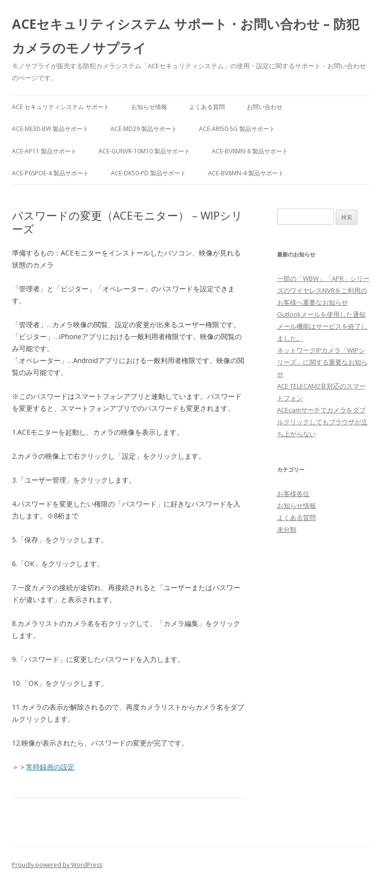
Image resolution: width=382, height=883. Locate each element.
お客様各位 (293, 493)
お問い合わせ (265, 107)
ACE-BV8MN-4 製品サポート (246, 173)
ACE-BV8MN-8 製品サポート (250, 151)
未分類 (286, 529)
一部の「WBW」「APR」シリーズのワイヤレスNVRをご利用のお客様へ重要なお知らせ (323, 290)
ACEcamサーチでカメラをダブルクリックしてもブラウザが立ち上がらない (322, 421)
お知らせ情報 (149, 107)
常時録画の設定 (50, 766)
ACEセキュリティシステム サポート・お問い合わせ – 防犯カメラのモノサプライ (185, 36)
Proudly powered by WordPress (57, 865)
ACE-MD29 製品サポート (143, 129)
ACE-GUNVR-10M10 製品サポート (144, 151)
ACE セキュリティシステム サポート (60, 107)
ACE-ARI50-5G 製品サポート (237, 129)
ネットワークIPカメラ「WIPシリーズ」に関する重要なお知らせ (322, 362)
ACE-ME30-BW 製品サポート (50, 129)
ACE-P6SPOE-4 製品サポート (50, 173)
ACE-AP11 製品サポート (44, 151)
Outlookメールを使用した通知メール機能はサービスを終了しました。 (322, 326)
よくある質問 (207, 107)
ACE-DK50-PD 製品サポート (148, 173)
